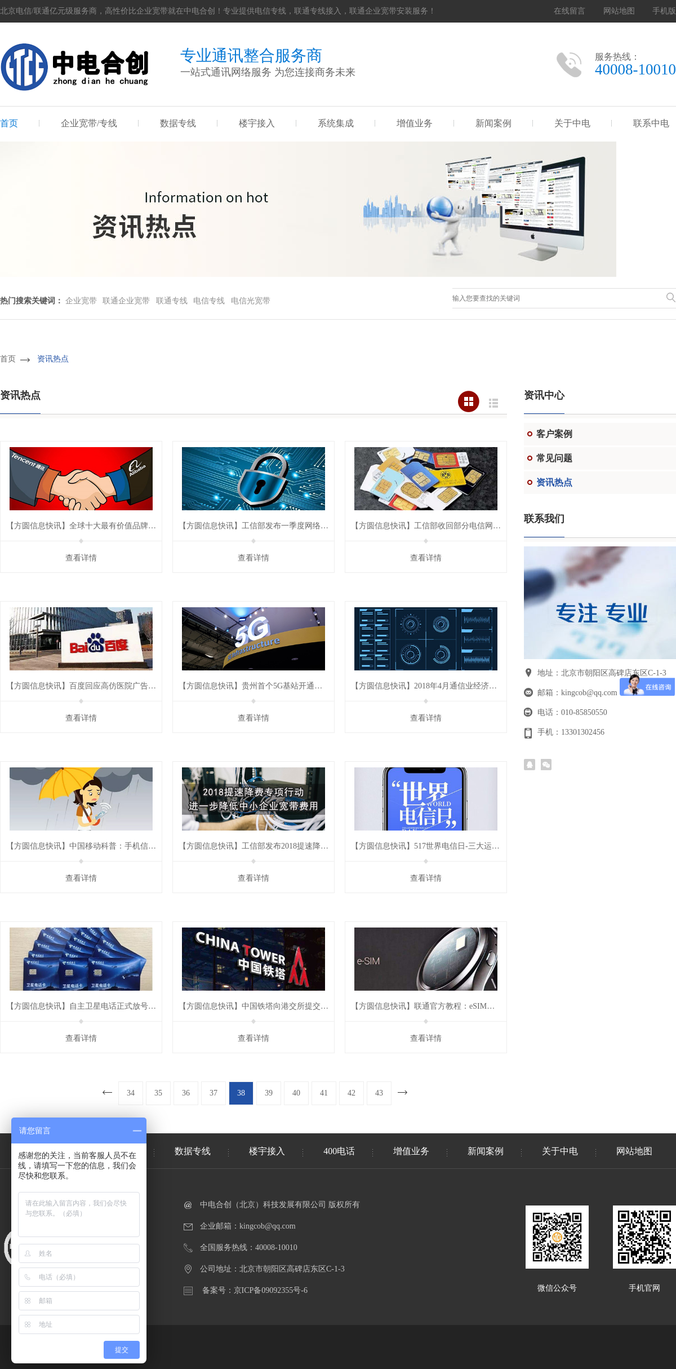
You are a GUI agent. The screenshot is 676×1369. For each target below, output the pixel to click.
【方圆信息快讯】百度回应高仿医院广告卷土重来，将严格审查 (116, 686)
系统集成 (336, 123)
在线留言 (569, 11)
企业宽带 (81, 301)
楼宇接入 (257, 123)
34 (131, 1093)
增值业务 (415, 123)
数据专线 (178, 123)
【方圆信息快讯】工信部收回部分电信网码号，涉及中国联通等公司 (469, 526)
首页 (9, 123)
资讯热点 (53, 359)
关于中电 (572, 123)
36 (186, 1093)
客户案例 (554, 434)
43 (379, 1093)
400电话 (339, 1151)
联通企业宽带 (126, 301)
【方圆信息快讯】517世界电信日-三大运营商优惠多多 (445, 846)
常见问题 (554, 458)
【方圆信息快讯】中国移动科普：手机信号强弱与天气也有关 (112, 846)
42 (351, 1093)
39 (269, 1093)
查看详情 (81, 558)
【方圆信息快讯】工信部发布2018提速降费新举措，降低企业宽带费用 (301, 846)
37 (213, 1093)
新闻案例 (493, 123)
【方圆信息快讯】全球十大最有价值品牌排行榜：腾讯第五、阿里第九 (128, 526)
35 (158, 1093)
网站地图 (619, 11)
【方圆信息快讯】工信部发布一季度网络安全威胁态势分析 (281, 526)
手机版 (664, 11)
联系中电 (651, 123)
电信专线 (209, 301)
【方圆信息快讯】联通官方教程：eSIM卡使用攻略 (438, 1006)
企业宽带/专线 (89, 123)
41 (324, 1093)
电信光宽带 (250, 301)
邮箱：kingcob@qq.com (577, 692)
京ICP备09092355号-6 (271, 1290)
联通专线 (172, 301)
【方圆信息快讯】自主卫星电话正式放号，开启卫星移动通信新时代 (124, 1006)
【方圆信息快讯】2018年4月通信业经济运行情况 (436, 686)
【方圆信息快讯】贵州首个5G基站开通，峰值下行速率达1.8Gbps (291, 686)
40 (296, 1093)
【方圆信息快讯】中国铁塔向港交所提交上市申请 (265, 1006)
